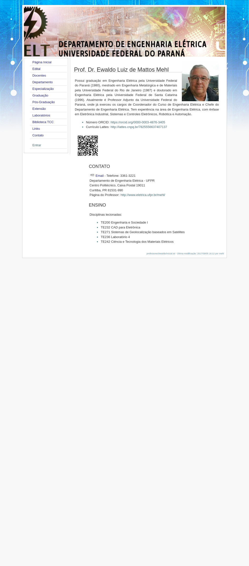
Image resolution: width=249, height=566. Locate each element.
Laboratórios (41, 115)
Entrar (36, 145)
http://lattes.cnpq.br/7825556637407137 (138, 127)
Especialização (43, 89)
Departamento (42, 82)
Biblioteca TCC (43, 122)
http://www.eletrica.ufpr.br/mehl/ (143, 195)
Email (100, 176)
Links (36, 128)
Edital (36, 69)
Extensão (39, 109)
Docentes (39, 75)
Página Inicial (41, 62)
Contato (38, 135)
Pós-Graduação (43, 102)
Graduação (40, 95)
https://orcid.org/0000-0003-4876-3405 (137, 122)
